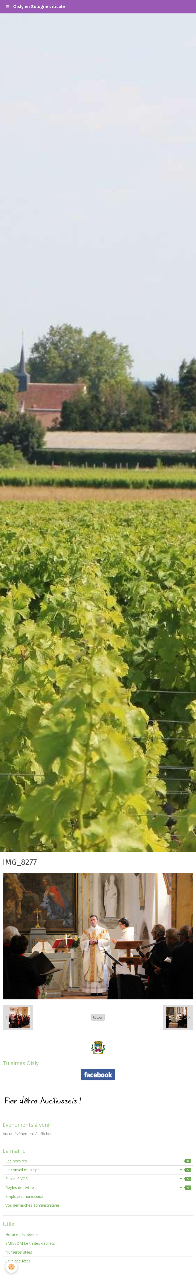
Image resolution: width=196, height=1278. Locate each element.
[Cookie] (11, 1267)
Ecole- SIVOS (98, 1178)
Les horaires (98, 1161)
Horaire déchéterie (21, 1234)
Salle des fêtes (18, 1261)
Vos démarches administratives (32, 1205)
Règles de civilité (98, 1187)
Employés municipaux (24, 1196)
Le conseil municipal (98, 1169)
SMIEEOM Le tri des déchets (30, 1243)
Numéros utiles (18, 1252)
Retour (98, 1017)
